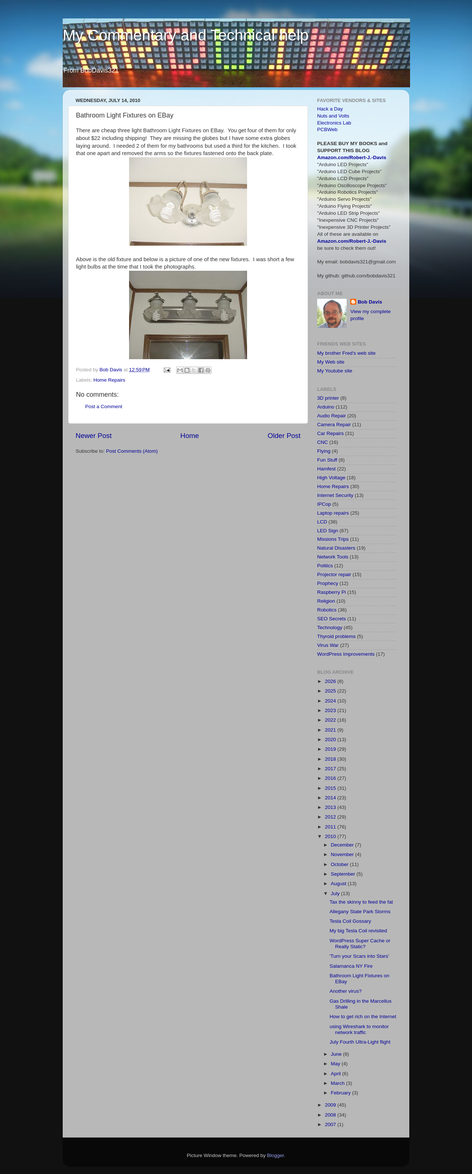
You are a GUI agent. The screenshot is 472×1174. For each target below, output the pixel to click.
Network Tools (332, 557)
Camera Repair (334, 424)
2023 (331, 710)
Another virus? (346, 991)
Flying (323, 451)
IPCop (324, 504)
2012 (331, 817)
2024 (331, 701)
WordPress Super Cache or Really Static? (360, 943)
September (344, 874)
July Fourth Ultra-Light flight (360, 1042)
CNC (322, 442)
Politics (325, 565)
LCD (322, 522)
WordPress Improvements (346, 654)
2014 (331, 797)
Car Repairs (330, 433)
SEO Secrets (331, 618)
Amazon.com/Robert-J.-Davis (351, 157)
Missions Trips (333, 539)
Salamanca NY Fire (351, 966)
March (338, 1083)
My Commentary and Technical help (186, 35)
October (340, 864)
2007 (331, 1124)
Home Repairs (109, 380)
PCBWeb (327, 129)
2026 (331, 681)
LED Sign (327, 530)
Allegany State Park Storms (360, 911)
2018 (331, 759)
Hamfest (326, 469)
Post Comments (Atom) (132, 451)
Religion (326, 601)
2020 (331, 739)
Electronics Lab (334, 123)
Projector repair (334, 574)
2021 (331, 730)
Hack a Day (330, 109)
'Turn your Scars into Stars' (359, 956)
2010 (331, 836)
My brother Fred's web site (346, 353)
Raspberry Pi (331, 592)
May (336, 1063)
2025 (331, 691)
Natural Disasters (336, 548)
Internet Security (335, 495)
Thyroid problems (336, 636)
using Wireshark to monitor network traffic (359, 1029)
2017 (331, 768)
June (337, 1054)
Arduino (325, 407)
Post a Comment (103, 406)
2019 (331, 749)
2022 (331, 720)
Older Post (284, 435)
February (341, 1093)
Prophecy (327, 583)
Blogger (275, 1155)
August (339, 883)
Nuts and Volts (333, 116)
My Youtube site (334, 371)
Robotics (327, 610)
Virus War (328, 645)
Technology (329, 627)
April (336, 1073)
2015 (331, 788)
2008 (331, 1115)
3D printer (328, 398)
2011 (331, 827)
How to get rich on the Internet (363, 1016)
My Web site (330, 362)
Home (189, 435)
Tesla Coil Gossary (350, 921)
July (336, 893)
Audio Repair (331, 415)
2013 (331, 807)
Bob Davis (370, 302)
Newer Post (94, 435)
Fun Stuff (327, 460)
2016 (331, 778)
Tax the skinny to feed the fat (361, 902)
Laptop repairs (333, 513)
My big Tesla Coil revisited (358, 930)
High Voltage (331, 477)
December (343, 845)
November (343, 854)
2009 (331, 1105)
